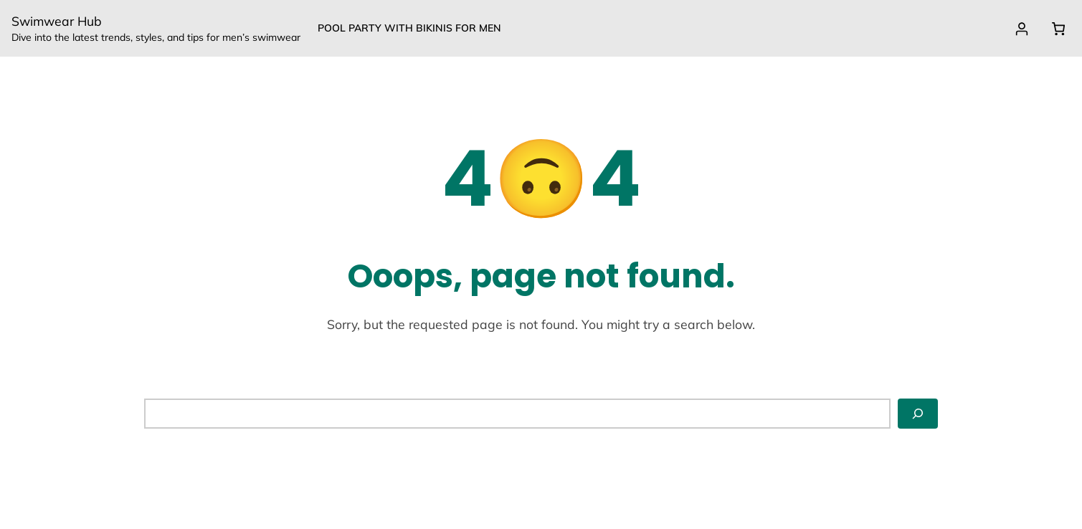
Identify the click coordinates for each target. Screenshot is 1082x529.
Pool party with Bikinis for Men (409, 28)
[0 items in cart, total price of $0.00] (1058, 29)
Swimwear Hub (56, 21)
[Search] (918, 414)
